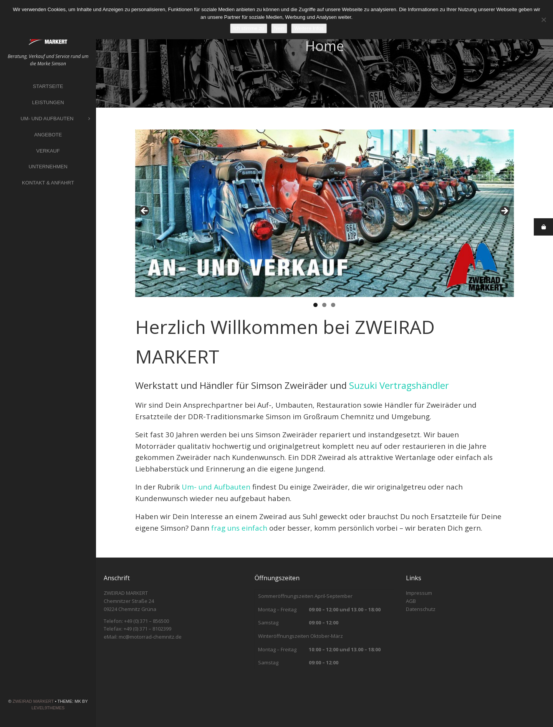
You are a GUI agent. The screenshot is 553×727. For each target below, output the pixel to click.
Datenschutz (420, 609)
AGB (411, 601)
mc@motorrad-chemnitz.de (150, 636)
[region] (324, 213)
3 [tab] (333, 305)
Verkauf (48, 151)
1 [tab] (315, 305)
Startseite (48, 86)
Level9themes (48, 707)
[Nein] (543, 19)
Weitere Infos (308, 28)
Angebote (48, 135)
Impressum (419, 592)
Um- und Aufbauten (55, 119)
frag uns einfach (239, 528)
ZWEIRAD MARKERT (33, 701)
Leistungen (48, 102)
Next (504, 211)
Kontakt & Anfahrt (48, 183)
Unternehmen (47, 166)
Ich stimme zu (248, 28)
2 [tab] (324, 305)
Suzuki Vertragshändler (399, 385)
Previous (145, 211)
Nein (279, 28)
